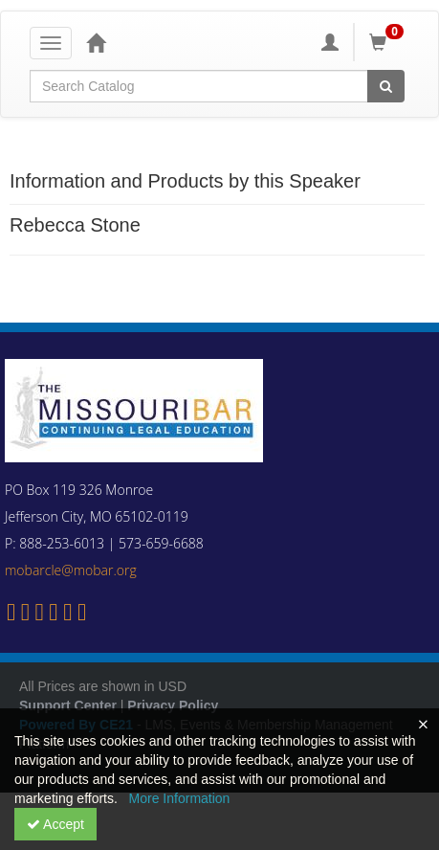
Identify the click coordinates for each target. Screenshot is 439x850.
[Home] (96, 42)
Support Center (68, 705)
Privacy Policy (172, 705)
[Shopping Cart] (389, 42)
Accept (55, 824)
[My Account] (330, 42)
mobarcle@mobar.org (71, 570)
